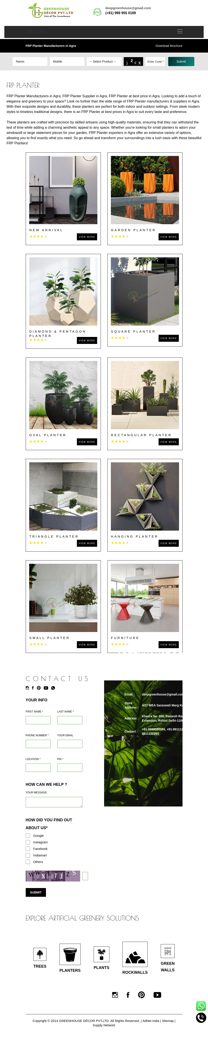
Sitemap (168, 1021)
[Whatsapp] (54, 688)
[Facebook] (34, 688)
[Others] (28, 862)
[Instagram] (28, 688)
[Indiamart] (28, 855)
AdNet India (150, 1021)
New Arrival (46, 230)
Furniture (125, 638)
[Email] (69, 744)
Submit (36, 892)
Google (38, 835)
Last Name (65, 711)
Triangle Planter (54, 536)
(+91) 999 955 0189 (120, 13)
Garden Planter (133, 230)
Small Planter (49, 638)
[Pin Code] (69, 768)
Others (38, 862)
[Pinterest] (40, 688)
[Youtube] (47, 688)
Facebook (40, 849)
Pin (60, 759)
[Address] (38, 768)
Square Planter (133, 331)
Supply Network (104, 1025)
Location (33, 759)
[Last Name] (69, 720)
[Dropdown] (104, 61)
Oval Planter (48, 435)
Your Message (36, 792)
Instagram (40, 842)
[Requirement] (54, 802)
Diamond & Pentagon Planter (57, 334)
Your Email (65, 735)
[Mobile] (38, 744)
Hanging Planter (135, 536)
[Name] (38, 720)
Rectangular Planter (141, 435)
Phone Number (37, 735)
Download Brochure (169, 46)
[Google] (28, 836)
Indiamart (40, 855)
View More (87, 237)
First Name (34, 711)
